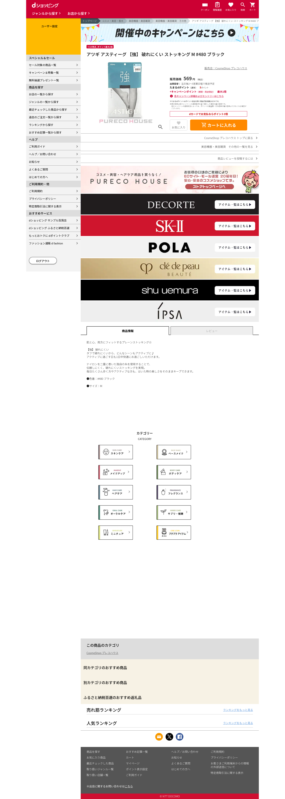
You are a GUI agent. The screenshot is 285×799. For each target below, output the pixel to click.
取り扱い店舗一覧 (97, 775)
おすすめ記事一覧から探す (45, 132)
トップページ (90, 21)
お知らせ (34, 162)
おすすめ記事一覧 (137, 752)
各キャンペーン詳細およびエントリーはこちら (199, 96)
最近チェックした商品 (100, 763)
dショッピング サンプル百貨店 (48, 220)
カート (130, 757)
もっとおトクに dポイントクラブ (49, 235)
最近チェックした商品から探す (48, 109)
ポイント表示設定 (137, 769)
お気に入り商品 (96, 757)
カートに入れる (218, 125)
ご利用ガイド (37, 146)
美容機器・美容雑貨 (139, 21)
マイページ (133, 763)
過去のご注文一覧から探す (45, 117)
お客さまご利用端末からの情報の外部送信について (230, 765)
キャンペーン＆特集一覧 (44, 72)
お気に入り (178, 127)
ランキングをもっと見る (238, 710)
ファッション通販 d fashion (46, 243)
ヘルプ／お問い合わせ (42, 154)
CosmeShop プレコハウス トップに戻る (228, 137)
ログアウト (43, 261)
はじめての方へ (38, 177)
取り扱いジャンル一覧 (100, 769)
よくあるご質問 (38, 169)
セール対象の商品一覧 (42, 65)
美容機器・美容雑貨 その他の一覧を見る (227, 146)
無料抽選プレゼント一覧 (44, 80)
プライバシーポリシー (42, 199)
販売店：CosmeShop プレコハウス (225, 68)
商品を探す (93, 752)
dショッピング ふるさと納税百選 (49, 228)
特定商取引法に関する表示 (45, 206)
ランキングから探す (41, 125)
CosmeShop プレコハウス (102, 653)
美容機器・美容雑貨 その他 (171, 21)
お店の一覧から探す (41, 94)
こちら (129, 786)
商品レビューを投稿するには (235, 158)
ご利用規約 (36, 191)
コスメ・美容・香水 (112, 21)
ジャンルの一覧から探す (44, 102)
